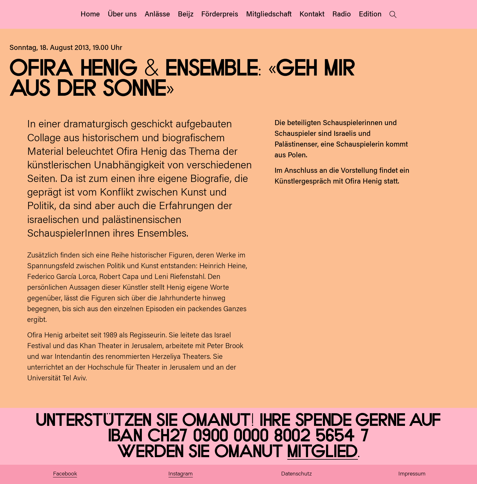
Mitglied (322, 452)
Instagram (180, 474)
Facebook (65, 474)
